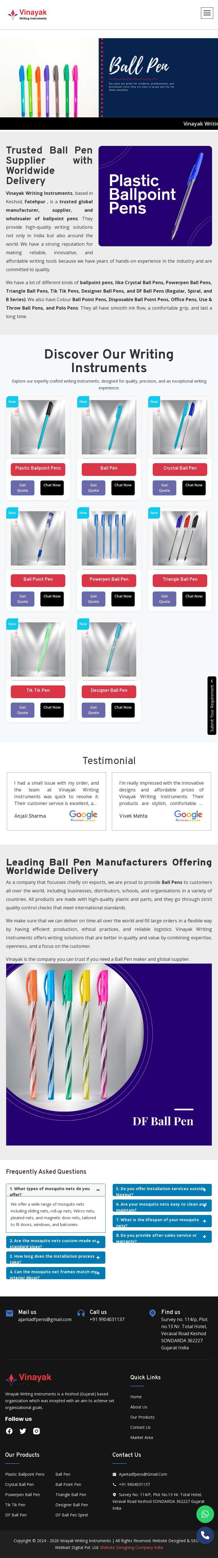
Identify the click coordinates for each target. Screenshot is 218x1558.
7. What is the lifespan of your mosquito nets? (161, 1222)
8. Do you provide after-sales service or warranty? (161, 1238)
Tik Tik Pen (38, 691)
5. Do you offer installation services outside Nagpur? (161, 1191)
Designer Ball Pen (109, 691)
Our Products (142, 1417)
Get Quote (22, 487)
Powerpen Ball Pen (109, 579)
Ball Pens (153, 282)
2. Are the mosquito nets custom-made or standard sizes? (55, 1243)
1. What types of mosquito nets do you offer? (55, 1191)
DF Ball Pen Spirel (71, 1515)
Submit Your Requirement (212, 705)
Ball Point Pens (89, 299)
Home (136, 1396)
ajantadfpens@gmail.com (139, 1474)
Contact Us (140, 1427)
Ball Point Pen (38, 579)
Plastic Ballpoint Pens (38, 468)
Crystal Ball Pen (180, 468)
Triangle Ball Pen (180, 579)
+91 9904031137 (131, 1484)
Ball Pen (109, 468)
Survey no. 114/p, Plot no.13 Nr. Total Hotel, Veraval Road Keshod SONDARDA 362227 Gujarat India (158, 1501)
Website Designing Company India (131, 1547)
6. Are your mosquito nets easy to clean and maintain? (161, 1206)
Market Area (141, 1437)
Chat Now (52, 484)
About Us (138, 1407)
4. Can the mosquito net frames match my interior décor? (55, 1274)
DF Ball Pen (16, 1515)
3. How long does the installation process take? (55, 1258)
